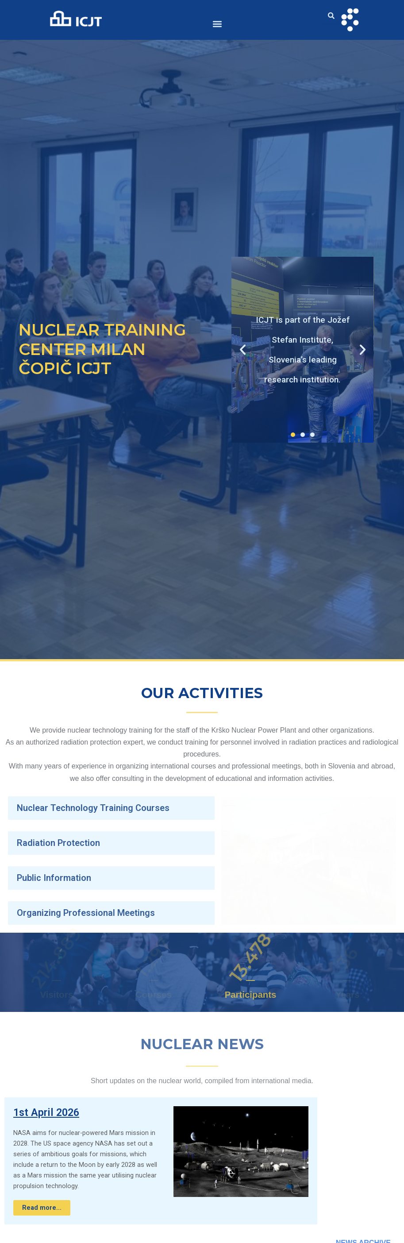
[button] (217, 23)
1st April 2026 (46, 1112)
